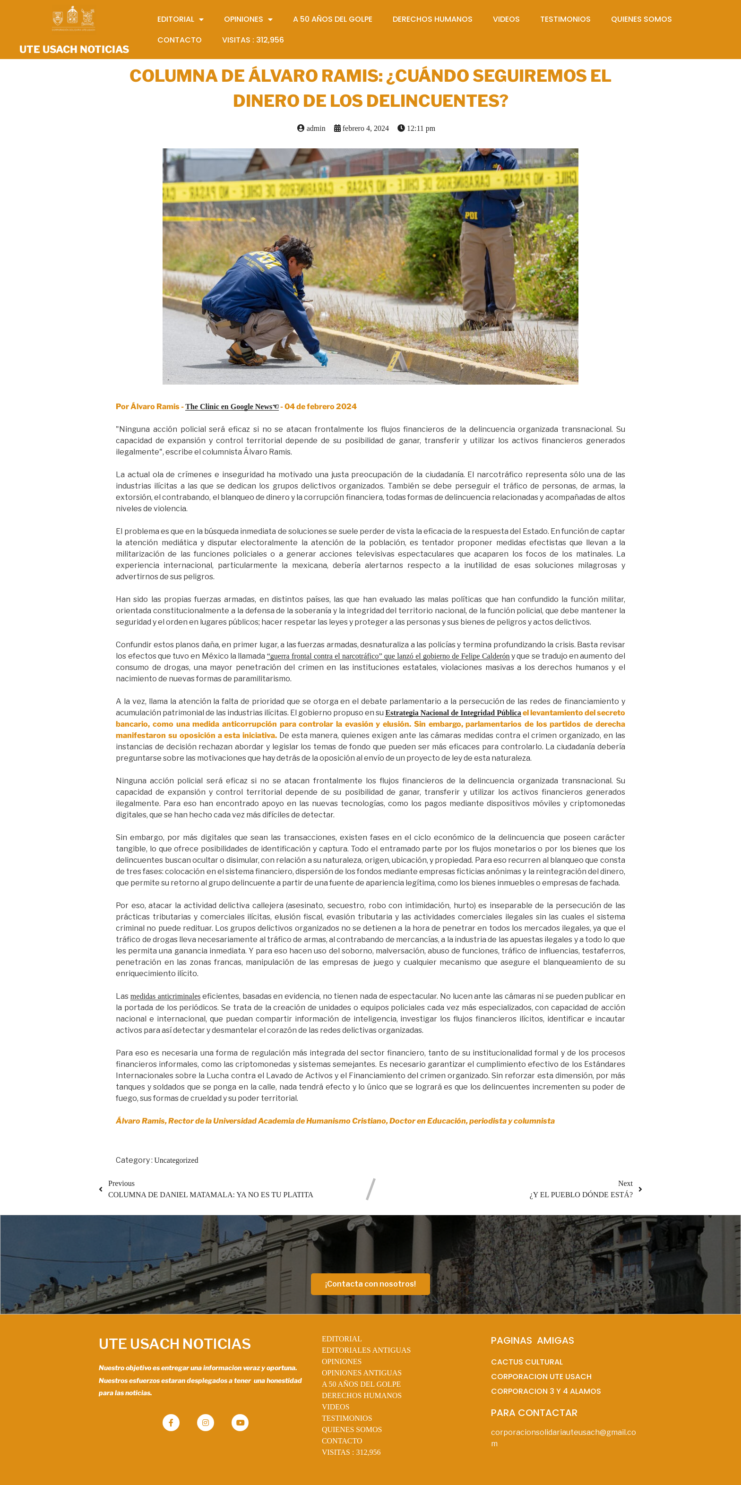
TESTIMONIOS (347, 1418)
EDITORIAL (342, 1339)
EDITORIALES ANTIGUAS (366, 1350)
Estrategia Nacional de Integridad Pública (453, 713)
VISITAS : (351, 1452)
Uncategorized (176, 1160)
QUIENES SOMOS (352, 1429)
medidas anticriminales (165, 996)
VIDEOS (336, 1407)
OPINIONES (342, 1361)
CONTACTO (342, 1441)
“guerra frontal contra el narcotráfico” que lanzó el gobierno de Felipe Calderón (388, 656)
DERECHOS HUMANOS (362, 1395)
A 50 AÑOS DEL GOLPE (361, 1384)
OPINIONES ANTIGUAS (362, 1373)
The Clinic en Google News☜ (232, 407)
